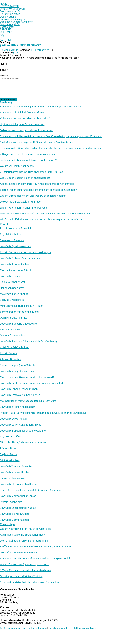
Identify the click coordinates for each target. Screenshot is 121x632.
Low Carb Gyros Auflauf (13, 419)
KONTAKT (5, 39)
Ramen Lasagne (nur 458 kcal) (17, 365)
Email (4, 69)
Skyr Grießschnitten (11, 234)
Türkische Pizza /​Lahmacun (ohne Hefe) (23, 442)
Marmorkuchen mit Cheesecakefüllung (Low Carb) (28, 401)
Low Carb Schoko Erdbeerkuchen (19, 389)
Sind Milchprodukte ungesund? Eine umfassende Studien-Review (36, 142)
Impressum (13, 628)
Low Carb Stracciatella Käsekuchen (20, 395)
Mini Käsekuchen (9, 460)
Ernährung (6, 102)
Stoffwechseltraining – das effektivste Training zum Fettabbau (35, 546)
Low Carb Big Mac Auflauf (14, 514)
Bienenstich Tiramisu (12, 240)
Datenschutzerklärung (34, 628)
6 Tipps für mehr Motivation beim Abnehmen (25, 570)
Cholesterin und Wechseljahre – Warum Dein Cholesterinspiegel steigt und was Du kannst (51, 136)
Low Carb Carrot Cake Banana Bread (20, 424)
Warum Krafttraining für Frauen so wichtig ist (25, 529)
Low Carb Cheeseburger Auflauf (18, 508)
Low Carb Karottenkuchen (14, 264)
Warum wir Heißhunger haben (17, 166)
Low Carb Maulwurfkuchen (15, 472)
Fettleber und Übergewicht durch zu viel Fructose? (28, 160)
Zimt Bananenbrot (10, 329)
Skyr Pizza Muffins (10, 436)
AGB (2, 628)
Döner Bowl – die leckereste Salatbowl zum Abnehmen (31, 490)
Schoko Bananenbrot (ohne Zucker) (20, 312)
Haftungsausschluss (84, 628)
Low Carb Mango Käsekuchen (17, 371)
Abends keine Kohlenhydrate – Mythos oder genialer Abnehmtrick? (38, 184)
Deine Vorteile (8, 16)
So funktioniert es (10, 14)
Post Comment (8, 99)
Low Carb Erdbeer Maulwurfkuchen (20, 258)
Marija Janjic (11, 50)
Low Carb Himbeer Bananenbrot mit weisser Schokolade (32, 383)
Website (4, 75)
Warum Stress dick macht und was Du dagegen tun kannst (33, 196)
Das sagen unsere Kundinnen (16, 21)
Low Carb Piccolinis (11, 276)
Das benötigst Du (10, 24)
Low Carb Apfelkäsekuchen (15, 246)
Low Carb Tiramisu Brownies (16, 466)
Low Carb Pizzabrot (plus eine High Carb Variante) (28, 341)
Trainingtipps (7, 524)
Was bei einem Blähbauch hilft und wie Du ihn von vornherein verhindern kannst (45, 213)
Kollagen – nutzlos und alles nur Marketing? (25, 118)
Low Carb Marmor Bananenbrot (18, 496)
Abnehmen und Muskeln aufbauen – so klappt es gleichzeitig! (35, 558)
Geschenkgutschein (60, 628)
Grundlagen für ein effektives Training (21, 576)
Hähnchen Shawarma (12, 288)
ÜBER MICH (6, 32)
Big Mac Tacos (8, 454)
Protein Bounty (8, 353)
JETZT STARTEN (9, 6)
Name (4, 63)
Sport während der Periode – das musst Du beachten (30, 582)
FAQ (2, 34)
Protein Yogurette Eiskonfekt (16, 228)
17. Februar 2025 (40, 50)
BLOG (3, 37)
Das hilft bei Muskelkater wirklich (19, 552)
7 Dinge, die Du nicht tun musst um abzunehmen (27, 154)
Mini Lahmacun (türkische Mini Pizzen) (22, 306)
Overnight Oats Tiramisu (13, 317)
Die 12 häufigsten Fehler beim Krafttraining (24, 540)
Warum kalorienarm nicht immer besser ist (24, 207)
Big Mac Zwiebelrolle (12, 300)
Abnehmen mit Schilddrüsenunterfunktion (23, 112)
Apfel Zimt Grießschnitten (14, 347)
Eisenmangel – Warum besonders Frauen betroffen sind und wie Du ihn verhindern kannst (51, 148)
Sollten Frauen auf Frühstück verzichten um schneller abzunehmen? (38, 190)
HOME (3, 3)
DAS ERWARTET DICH (12, 8)
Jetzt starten (7, 26)
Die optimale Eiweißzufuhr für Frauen (21, 201)
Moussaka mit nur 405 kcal (15, 270)
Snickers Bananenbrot (12, 282)
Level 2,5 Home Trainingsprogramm (20, 44)
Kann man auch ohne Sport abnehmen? (22, 535)
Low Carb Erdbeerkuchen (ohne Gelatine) (23, 430)
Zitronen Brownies (10, 359)
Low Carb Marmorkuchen (14, 520)
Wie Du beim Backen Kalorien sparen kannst (25, 178)
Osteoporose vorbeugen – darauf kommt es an (26, 130)
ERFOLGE (5, 29)
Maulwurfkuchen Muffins (14, 294)
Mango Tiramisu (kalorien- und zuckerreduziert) (27, 377)
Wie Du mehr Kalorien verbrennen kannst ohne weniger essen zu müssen (41, 219)
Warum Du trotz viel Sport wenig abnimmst (24, 564)
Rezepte (4, 224)
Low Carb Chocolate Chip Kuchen (19, 484)
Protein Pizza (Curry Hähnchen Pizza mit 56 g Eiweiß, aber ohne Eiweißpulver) (44, 413)
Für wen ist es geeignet (13, 19)
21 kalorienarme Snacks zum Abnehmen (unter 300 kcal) (32, 172)
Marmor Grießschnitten (13, 335)
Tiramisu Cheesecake (12, 478)
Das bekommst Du (10, 11)
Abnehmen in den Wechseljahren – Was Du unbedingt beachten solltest (40, 106)
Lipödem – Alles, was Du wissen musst (22, 124)
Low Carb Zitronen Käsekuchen (17, 407)
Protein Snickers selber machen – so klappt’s (25, 252)
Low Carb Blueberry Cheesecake (18, 323)
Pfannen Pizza (8, 448)
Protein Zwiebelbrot (11, 502)
